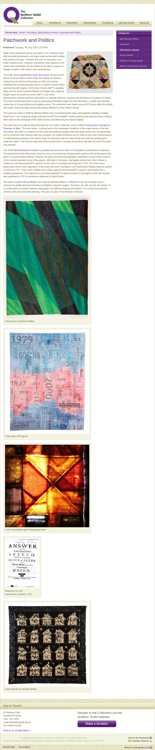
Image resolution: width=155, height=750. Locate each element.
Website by (136, 747)
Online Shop (89, 23)
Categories (123, 33)
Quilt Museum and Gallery (22, 15)
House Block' (30, 182)
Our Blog (31, 32)
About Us (144, 23)
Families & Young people (131, 61)
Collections (71, 23)
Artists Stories (126, 55)
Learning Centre (126, 23)
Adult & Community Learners (133, 66)
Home (39, 23)
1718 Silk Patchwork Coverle (22, 150)
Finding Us (107, 23)
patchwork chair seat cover (35, 75)
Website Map (9, 747)
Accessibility (24, 747)
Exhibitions (54, 23)
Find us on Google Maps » (17, 730)
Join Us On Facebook (138, 738)
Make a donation (97, 723)
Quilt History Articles (129, 50)
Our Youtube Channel (138, 741)
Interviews (124, 44)
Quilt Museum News (129, 39)
